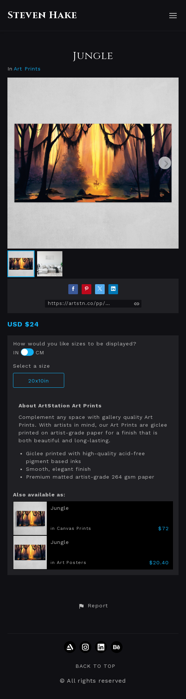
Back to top (95, 666)
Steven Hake (42, 15)
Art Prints (27, 69)
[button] (93, 606)
